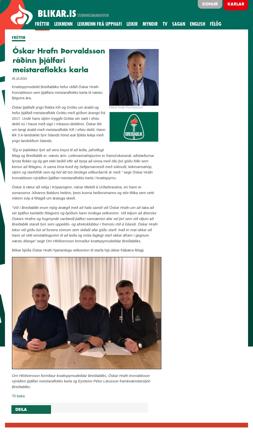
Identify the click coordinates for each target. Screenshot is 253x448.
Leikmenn (63, 24)
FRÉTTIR (18, 37)
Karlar (236, 4)
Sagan (178, 24)
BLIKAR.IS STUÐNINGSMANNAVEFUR (60, 14)
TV (165, 24)
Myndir (150, 24)
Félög (215, 24)
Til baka (18, 396)
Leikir (132, 24)
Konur (210, 4)
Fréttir (42, 24)
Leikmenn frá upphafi (99, 24)
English (197, 24)
